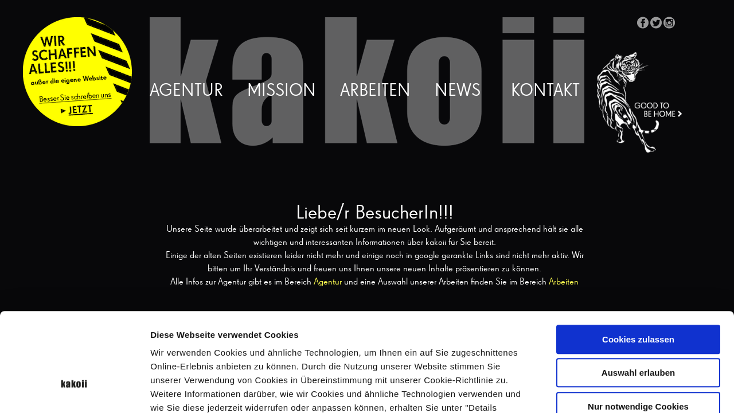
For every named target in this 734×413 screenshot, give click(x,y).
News (458, 91)
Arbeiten (375, 91)
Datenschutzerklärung (303, 343)
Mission (281, 91)
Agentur (186, 91)
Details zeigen (610, 390)
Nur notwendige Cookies (638, 328)
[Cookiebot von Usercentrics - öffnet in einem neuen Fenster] (74, 390)
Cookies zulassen (638, 261)
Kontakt (545, 91)
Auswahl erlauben (638, 295)
